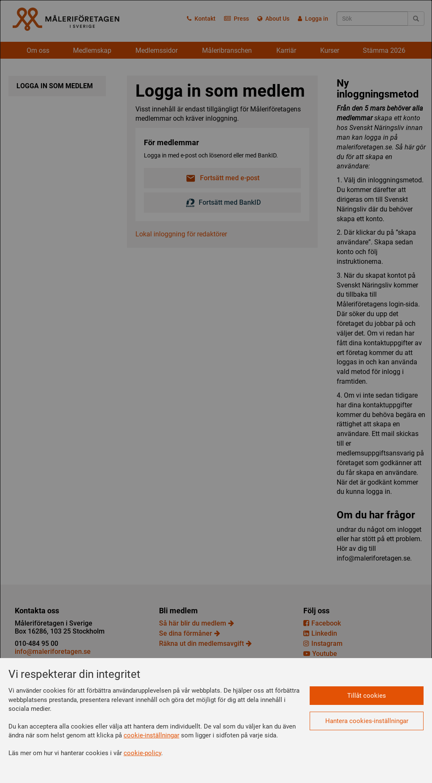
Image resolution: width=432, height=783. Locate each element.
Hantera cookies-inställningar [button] (366, 721)
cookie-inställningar (151, 735)
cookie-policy (142, 753)
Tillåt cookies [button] (366, 695)
